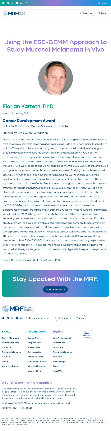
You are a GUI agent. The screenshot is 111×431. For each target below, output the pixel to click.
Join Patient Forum (37, 361)
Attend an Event (35, 356)
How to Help (59, 361)
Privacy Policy (9, 407)
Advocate (7, 356)
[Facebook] (8, 3)
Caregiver (6, 347)
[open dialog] (102, 13)
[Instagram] (12, 3)
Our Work (57, 356)
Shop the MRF (34, 342)
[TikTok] (26, 3)
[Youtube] (17, 3)
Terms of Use (26, 407)
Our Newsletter (34, 352)
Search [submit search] (103, 3)
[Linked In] (21, 3)
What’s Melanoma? (62, 338)
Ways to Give (34, 347)
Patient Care (59, 342)
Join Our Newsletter (55, 289)
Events (56, 366)
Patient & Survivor (10, 342)
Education (58, 347)
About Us (57, 371)
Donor (5, 361)
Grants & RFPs (34, 371)
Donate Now (33, 338)
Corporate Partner (10, 366)
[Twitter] (3, 3)
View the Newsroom (37, 366)
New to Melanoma (10, 338)
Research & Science (11, 352)
